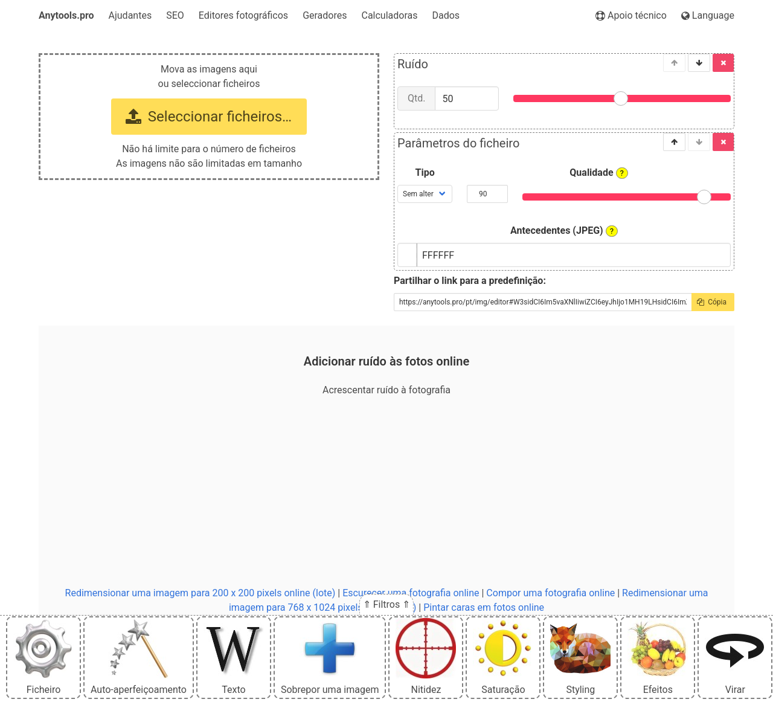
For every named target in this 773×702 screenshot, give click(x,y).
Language (707, 15)
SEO (175, 15)
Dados (446, 15)
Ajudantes (130, 15)
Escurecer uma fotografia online (410, 593)
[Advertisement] (386, 491)
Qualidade (598, 173)
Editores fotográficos (243, 15)
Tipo (425, 172)
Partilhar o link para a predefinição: (470, 280)
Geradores (325, 15)
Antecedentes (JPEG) (564, 231)
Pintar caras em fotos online (483, 607)
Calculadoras (389, 15)
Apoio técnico (631, 15)
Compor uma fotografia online (550, 593)
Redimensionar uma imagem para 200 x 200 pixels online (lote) (200, 593)
